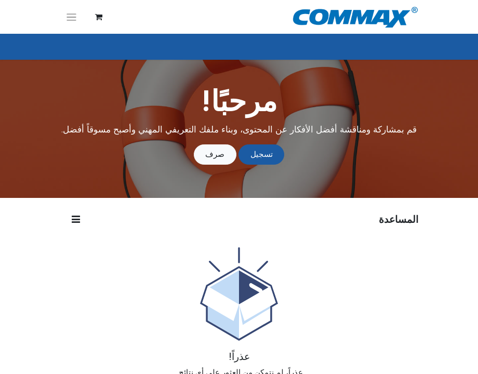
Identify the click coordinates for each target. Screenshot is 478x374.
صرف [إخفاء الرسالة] (214, 154)
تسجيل (261, 154)
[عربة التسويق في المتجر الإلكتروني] (98, 17)
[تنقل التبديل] (71, 17)
